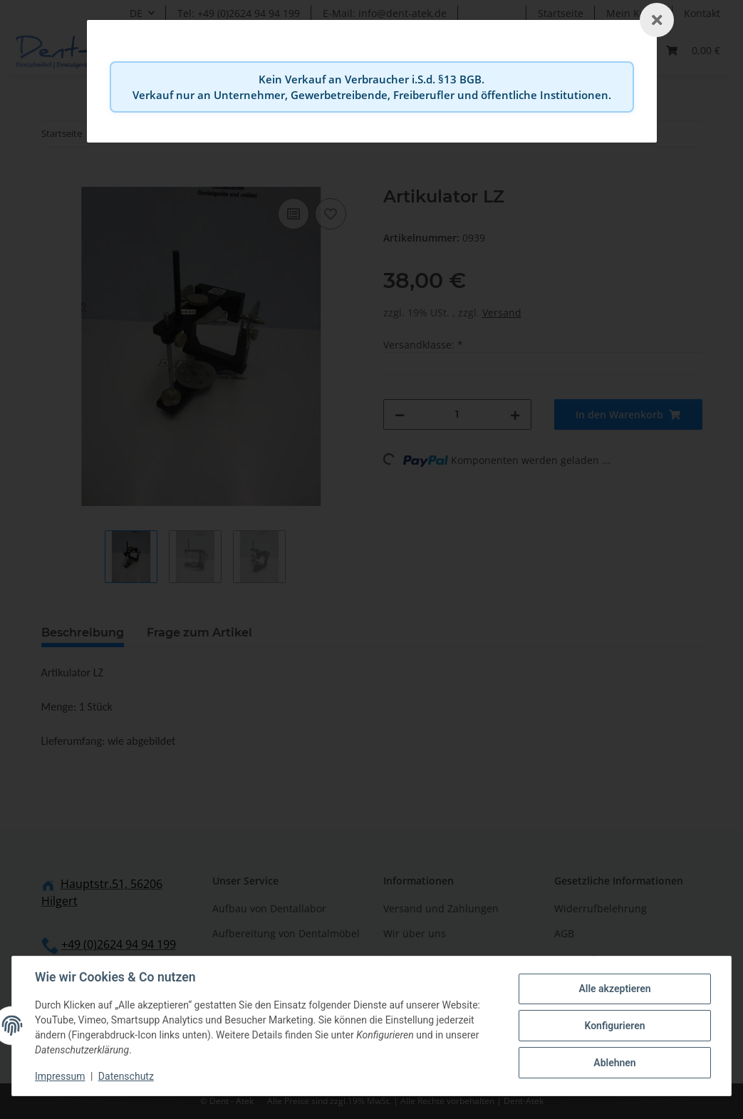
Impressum (60, 1076)
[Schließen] (657, 20)
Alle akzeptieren (614, 988)
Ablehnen (614, 1062)
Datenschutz (126, 1076)
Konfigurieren (614, 1025)
